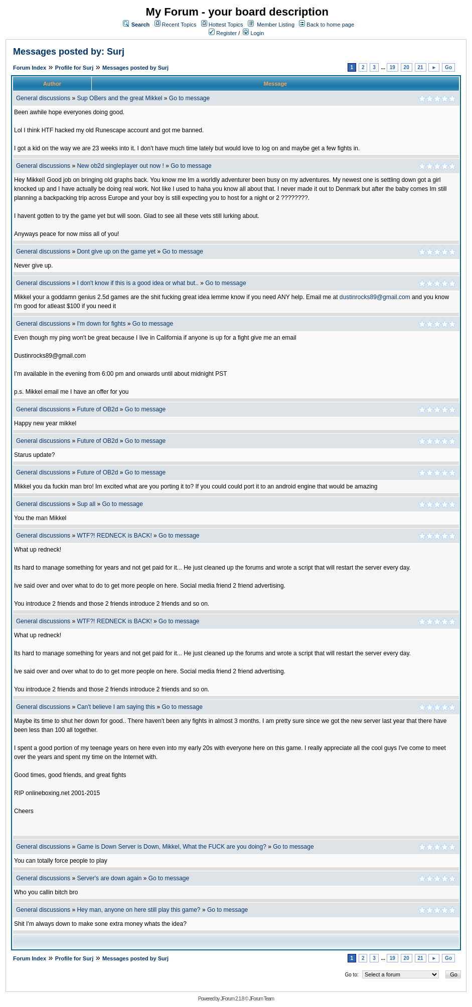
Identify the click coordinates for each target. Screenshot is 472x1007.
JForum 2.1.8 (232, 998)
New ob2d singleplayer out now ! (120, 165)
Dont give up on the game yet (116, 251)
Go (448, 67)
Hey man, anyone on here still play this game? (138, 909)
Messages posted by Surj (135, 68)
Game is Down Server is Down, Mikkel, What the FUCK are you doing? (171, 846)
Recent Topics (179, 25)
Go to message (189, 98)
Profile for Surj (74, 68)
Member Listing (275, 25)
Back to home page (330, 25)
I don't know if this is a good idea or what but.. (137, 283)
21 (420, 67)
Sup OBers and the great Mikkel (119, 98)
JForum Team (261, 998)
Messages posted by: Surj (68, 52)
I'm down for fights (101, 323)
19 (392, 67)
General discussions (43, 98)
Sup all (86, 504)
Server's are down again (109, 878)
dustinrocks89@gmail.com (375, 297)
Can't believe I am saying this (116, 706)
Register (223, 33)
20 (406, 67)
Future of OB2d (97, 409)
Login (253, 33)
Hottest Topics (226, 25)
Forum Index (29, 68)
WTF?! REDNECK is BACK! (114, 535)
